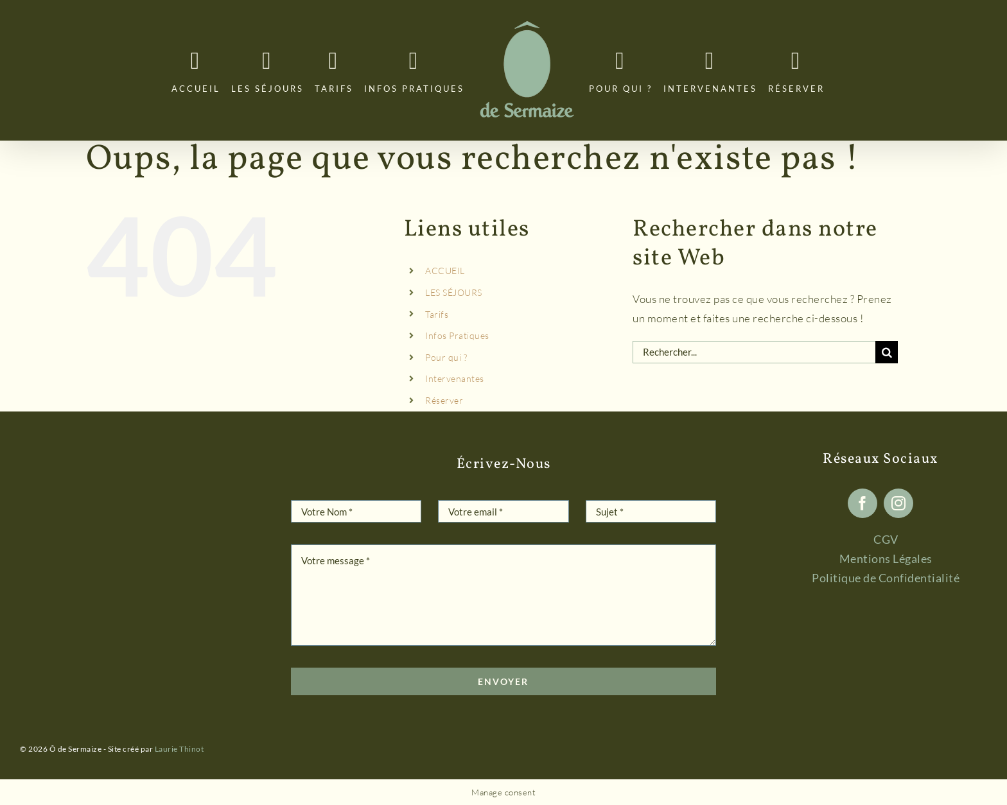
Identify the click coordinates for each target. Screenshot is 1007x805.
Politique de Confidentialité (885, 578)
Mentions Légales (886, 558)
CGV (885, 539)
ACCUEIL (445, 270)
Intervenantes (454, 378)
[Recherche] (886, 352)
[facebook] (862, 503)
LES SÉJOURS (453, 292)
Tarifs (436, 314)
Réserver (444, 400)
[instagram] (898, 503)
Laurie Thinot (179, 749)
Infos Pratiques (457, 335)
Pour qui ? (446, 357)
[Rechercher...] (754, 352)
